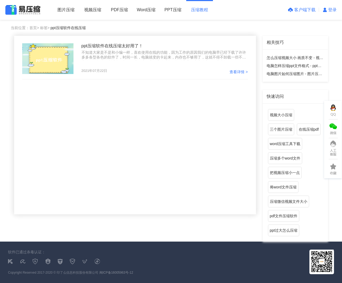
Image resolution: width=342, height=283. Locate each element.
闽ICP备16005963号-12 (116, 272)
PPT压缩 (172, 9)
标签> (45, 28)
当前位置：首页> (25, 28)
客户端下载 (302, 9)
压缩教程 (199, 9)
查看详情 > (239, 72)
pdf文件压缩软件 (283, 216)
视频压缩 (92, 9)
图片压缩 (66, 9)
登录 (330, 9)
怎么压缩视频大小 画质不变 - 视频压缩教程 (295, 59)
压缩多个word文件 (285, 158)
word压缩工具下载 (285, 144)
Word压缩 (146, 9)
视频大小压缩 (281, 115)
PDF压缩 (119, 9)
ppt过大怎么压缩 (283, 230)
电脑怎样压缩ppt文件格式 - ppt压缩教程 (294, 67)
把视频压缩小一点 (285, 172)
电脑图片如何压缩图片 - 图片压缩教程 (294, 75)
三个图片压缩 (281, 129)
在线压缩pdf (309, 129)
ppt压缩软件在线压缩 (68, 28)
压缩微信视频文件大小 (288, 201)
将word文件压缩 (283, 187)
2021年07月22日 (94, 71)
